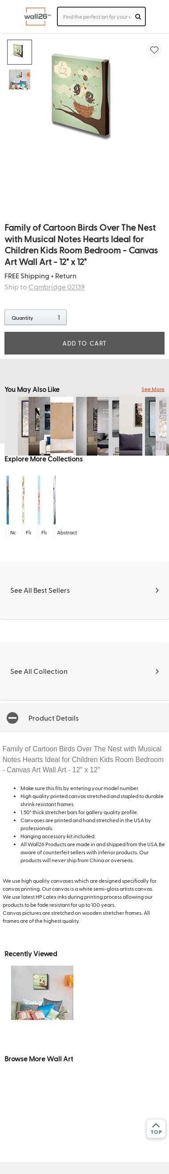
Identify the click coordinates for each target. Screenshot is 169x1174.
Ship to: (44, 286)
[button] (84, 718)
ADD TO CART (84, 343)
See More (153, 389)
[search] (138, 16)
